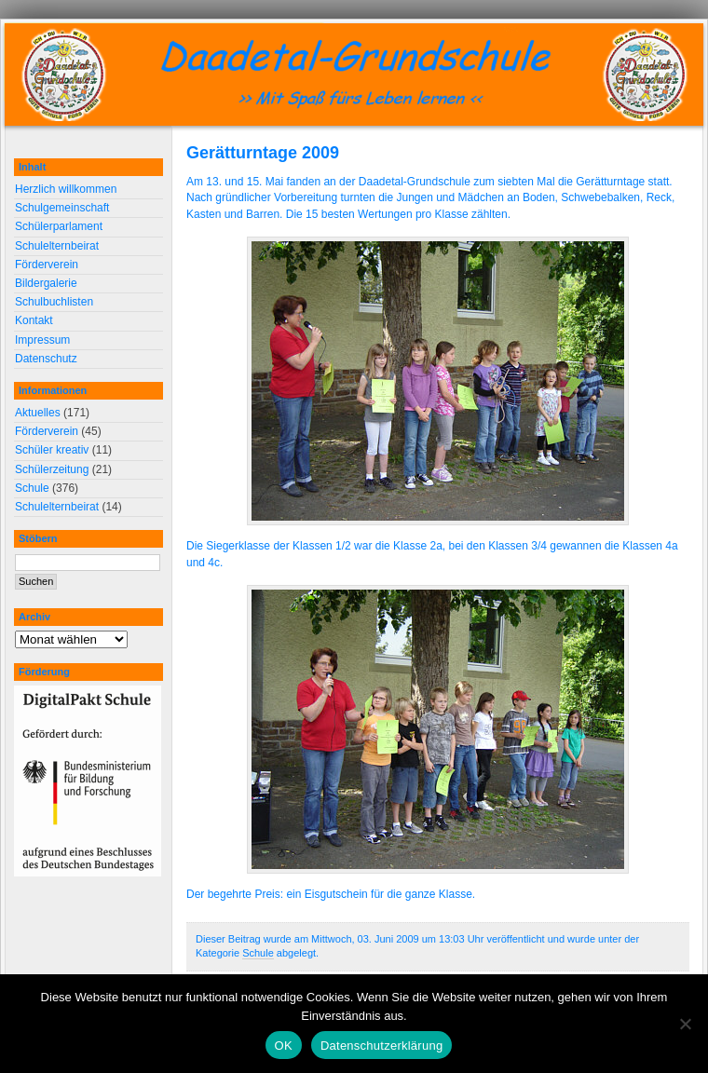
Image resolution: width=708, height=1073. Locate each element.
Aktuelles (38, 412)
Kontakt (34, 320)
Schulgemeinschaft (62, 207)
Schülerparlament (58, 226)
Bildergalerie (46, 283)
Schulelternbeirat (57, 245)
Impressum (42, 339)
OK (284, 1046)
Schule (258, 952)
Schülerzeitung (51, 469)
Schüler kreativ (51, 449)
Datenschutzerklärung (381, 1046)
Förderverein (46, 264)
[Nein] (684, 1023)
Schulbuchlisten (54, 301)
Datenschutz (46, 358)
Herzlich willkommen (65, 189)
